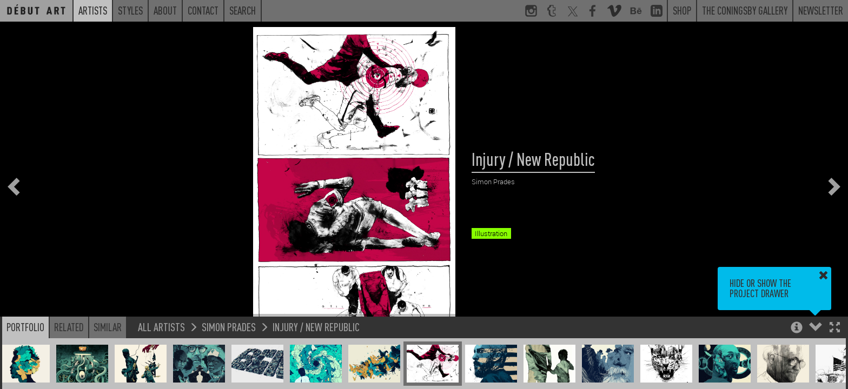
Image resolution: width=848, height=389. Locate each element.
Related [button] (69, 327)
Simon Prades (229, 326)
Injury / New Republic (316, 326)
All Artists (161, 326)
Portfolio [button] (25, 327)
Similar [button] (108, 327)
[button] (835, 328)
